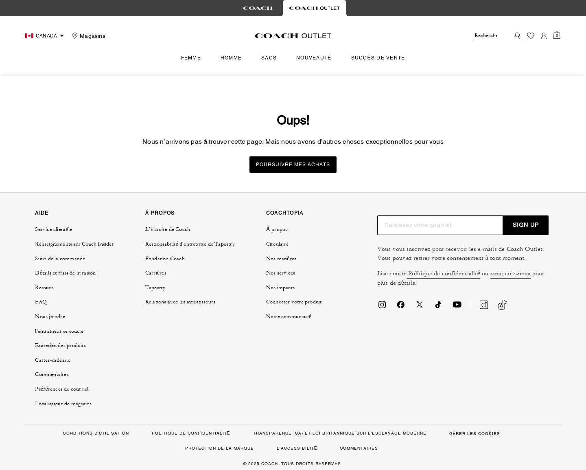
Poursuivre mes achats (293, 164)
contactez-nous (510, 273)
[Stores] (87, 36)
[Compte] (544, 36)
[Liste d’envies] (531, 36)
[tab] (258, 8)
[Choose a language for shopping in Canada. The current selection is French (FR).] (45, 36)
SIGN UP (526, 225)
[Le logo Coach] (293, 35)
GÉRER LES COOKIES (475, 433)
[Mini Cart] (557, 35)
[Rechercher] (485, 36)
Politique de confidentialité (443, 273)
